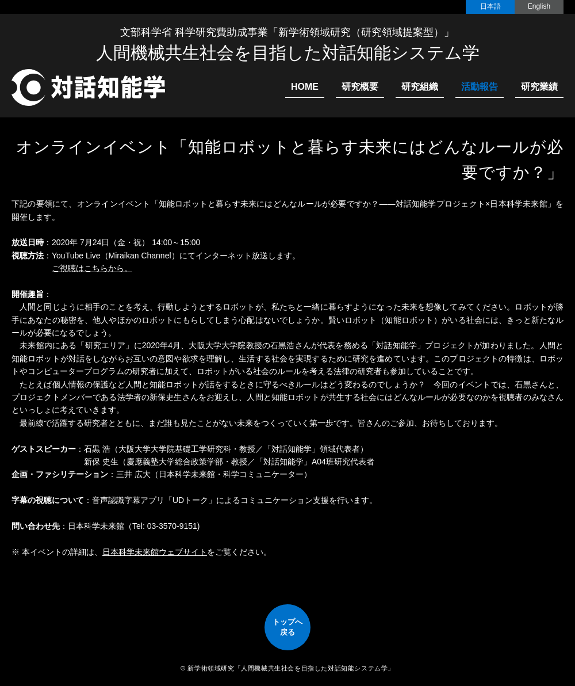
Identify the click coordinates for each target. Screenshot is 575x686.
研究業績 (539, 87)
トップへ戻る (287, 627)
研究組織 (419, 87)
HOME (305, 87)
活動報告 (479, 87)
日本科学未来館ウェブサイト (154, 552)
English (539, 6)
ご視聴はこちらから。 (92, 268)
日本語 (490, 6)
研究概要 (360, 87)
